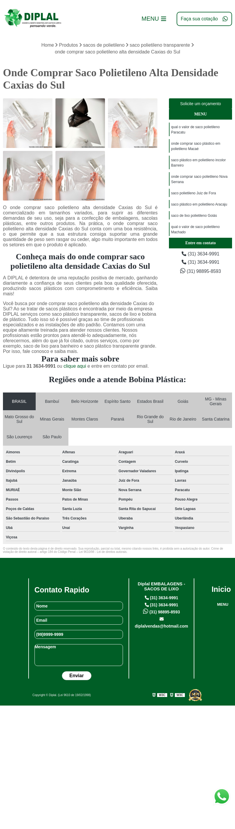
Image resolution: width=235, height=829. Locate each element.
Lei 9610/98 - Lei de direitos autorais (102, 551)
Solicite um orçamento (200, 103)
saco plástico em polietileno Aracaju (199, 204)
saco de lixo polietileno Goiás (194, 216)
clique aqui (75, 366)
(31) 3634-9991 (200, 253)
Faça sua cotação (204, 19)
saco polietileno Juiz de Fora (193, 193)
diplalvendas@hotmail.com (161, 622)
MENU (222, 604)
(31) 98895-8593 (200, 271)
